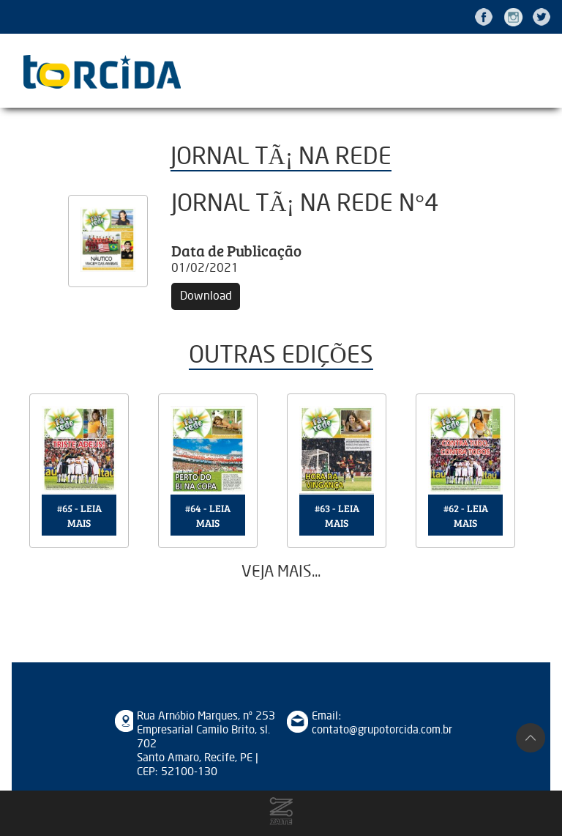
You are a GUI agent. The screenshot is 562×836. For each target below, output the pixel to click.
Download (206, 296)
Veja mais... (281, 571)
